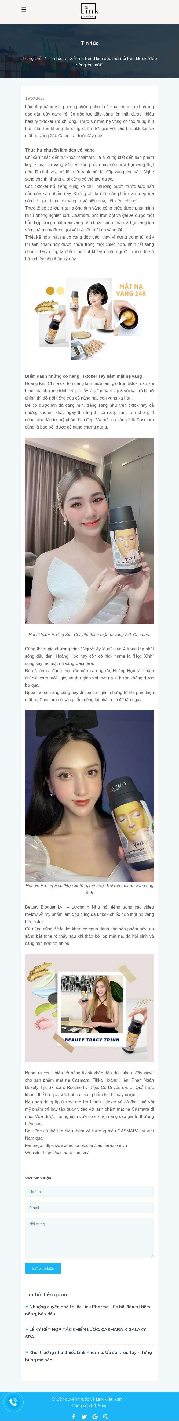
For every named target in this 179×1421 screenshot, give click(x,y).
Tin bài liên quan (46, 1294)
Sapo (103, 1405)
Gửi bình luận (43, 1268)
